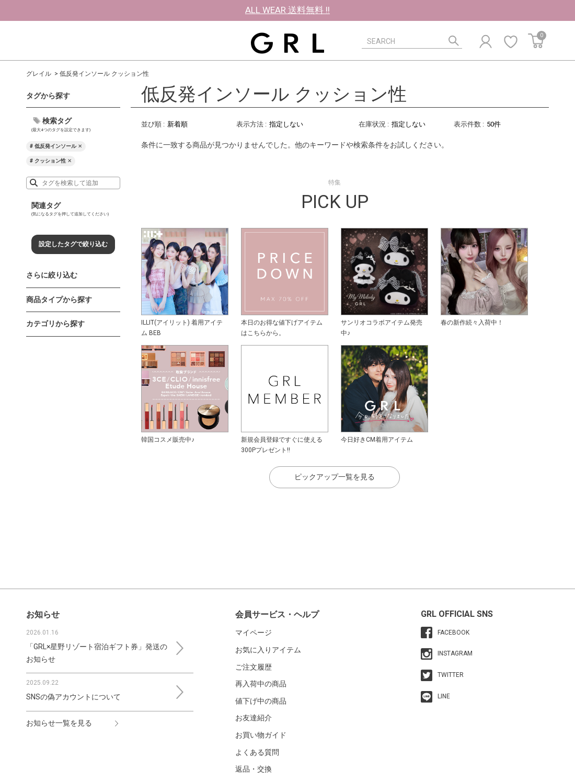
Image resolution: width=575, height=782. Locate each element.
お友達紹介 (253, 718)
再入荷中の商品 (260, 684)
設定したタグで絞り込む (73, 244)
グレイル (38, 73)
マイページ (253, 632)
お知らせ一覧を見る (59, 723)
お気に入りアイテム (268, 650)
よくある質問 (257, 752)
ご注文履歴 (253, 667)
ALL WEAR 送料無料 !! (287, 10)
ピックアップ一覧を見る (334, 477)
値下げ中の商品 (260, 701)
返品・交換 (253, 769)
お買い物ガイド (260, 735)
